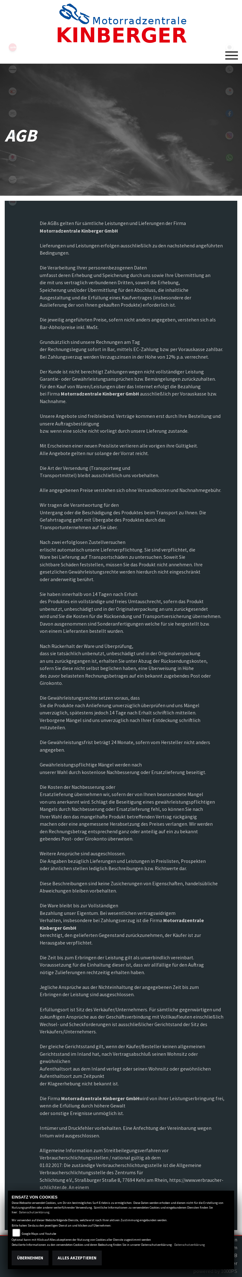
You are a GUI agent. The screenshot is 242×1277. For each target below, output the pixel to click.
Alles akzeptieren (77, 1258)
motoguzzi (12, 113)
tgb (12, 201)
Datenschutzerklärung (34, 1212)
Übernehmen (30, 1258)
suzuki (12, 157)
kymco (12, 91)
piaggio (12, 135)
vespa (12, 179)
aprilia (12, 47)
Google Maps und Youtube (39, 1234)
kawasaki (12, 69)
